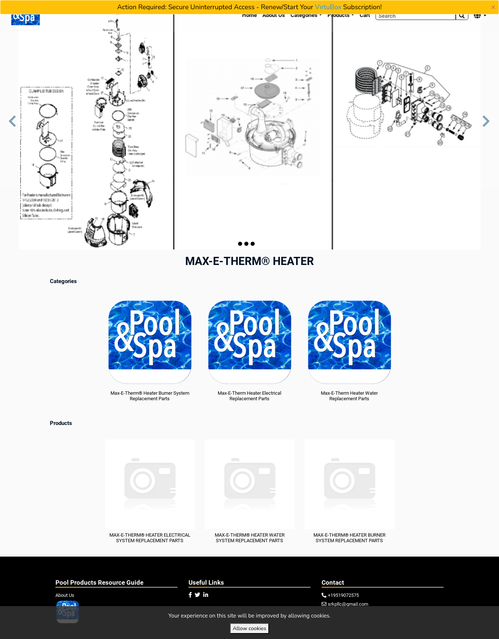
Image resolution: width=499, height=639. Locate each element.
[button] (12, 124)
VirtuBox (328, 7)
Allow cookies (249, 628)
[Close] (493, 7)
